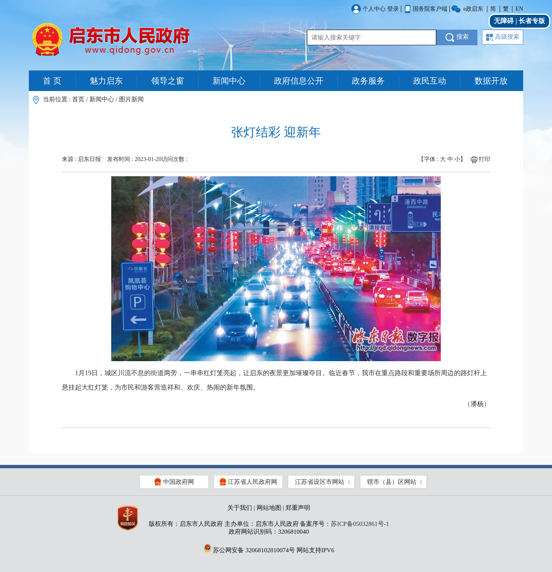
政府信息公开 (298, 80)
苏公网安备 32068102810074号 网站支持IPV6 (268, 548)
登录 (393, 9)
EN (519, 9)
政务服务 (368, 80)
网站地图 (269, 507)
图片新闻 (131, 99)
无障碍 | (506, 20)
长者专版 (532, 20)
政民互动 (429, 80)
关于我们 (239, 507)
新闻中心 (229, 80)
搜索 (457, 37)
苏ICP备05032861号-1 (360, 524)
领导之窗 (167, 80)
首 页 (52, 80)
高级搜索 (502, 37)
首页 (78, 99)
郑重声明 (297, 507)
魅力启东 (106, 80)
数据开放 (491, 80)
